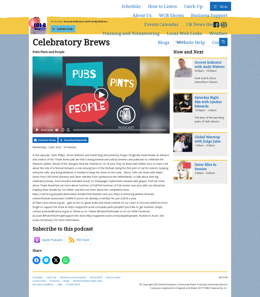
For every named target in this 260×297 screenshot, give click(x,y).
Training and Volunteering (131, 33)
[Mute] (57, 130)
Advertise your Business (73, 277)
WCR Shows (171, 15)
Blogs (163, 42)
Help (59, 284)
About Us (142, 15)
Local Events (39, 280)
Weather (218, 33)
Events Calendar (161, 24)
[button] (101, 95)
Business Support (209, 15)
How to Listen (162, 6)
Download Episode (75, 140)
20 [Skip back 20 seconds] (63, 130)
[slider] (119, 130)
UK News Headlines (207, 24)
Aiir (225, 288)
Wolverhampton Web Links (87, 280)
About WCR (96, 277)
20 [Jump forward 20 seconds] (68, 130)
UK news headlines (43, 284)
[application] (101, 95)
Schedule (131, 6)
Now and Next (188, 52)
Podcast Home (47, 140)
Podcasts (219, 6)
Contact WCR (73, 284)
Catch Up (193, 6)
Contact (220, 42)
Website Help (191, 42)
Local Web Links (184, 33)
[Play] (37, 130)
